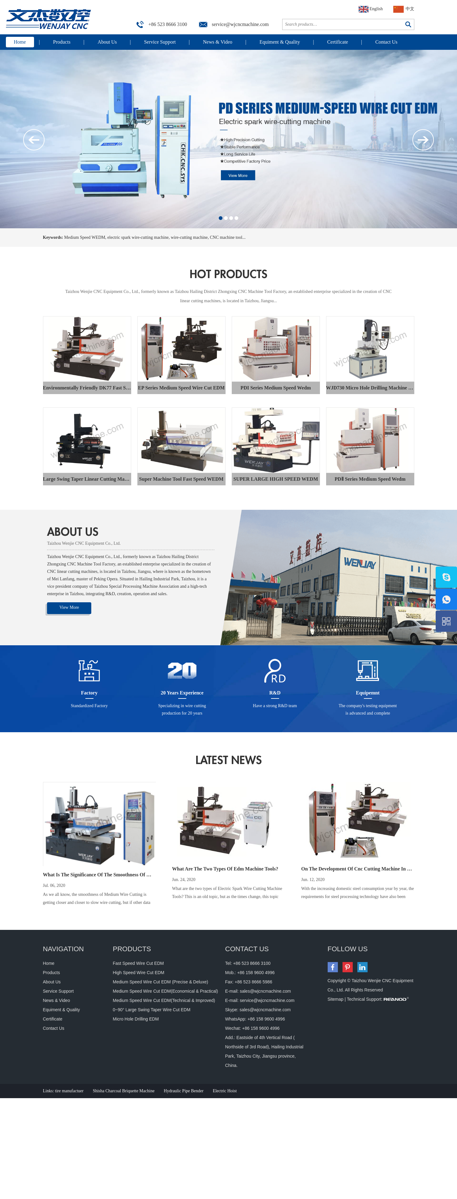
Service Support (160, 42)
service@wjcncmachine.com (240, 24)
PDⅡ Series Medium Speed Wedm (369, 479)
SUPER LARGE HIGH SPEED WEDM (275, 479)
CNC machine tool (226, 237)
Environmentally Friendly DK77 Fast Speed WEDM (98, 387)
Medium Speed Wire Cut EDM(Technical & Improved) (164, 1000)
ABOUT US (72, 532)
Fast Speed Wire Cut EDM (138, 963)
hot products (228, 274)
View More (69, 607)
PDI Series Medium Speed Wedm (275, 387)
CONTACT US (247, 949)
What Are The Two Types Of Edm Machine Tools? (225, 868)
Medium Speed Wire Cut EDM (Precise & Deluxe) (160, 981)
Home (20, 42)
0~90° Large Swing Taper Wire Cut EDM (152, 1009)
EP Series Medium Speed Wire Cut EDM (181, 387)
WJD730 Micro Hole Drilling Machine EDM (373, 387)
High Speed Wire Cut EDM (139, 972)
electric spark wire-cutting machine (138, 237)
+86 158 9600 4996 (266, 1018)
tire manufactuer (69, 1091)
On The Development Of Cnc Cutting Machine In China (360, 868)
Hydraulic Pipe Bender (183, 1091)
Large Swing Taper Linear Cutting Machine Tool (94, 479)
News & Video (217, 42)
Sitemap (335, 999)
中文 (403, 9)
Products (62, 42)
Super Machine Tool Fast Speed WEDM (181, 479)
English (371, 9)
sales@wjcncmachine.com (265, 991)
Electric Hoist (225, 1091)
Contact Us (386, 42)
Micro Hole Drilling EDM (136, 1018)
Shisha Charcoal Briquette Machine (123, 1091)
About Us (107, 42)
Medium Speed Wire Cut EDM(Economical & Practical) (165, 991)
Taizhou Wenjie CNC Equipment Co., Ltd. (84, 543)
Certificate (337, 42)
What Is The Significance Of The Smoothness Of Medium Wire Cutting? (119, 874)
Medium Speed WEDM (84, 237)
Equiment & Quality (280, 42)
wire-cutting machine (189, 237)
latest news (229, 760)
